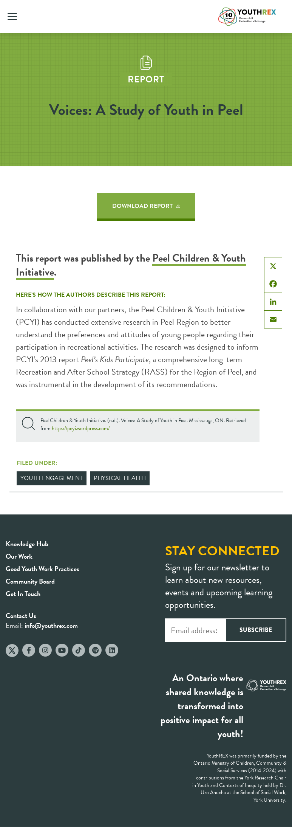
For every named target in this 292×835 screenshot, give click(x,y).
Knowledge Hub (27, 544)
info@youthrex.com (51, 625)
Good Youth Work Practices (42, 569)
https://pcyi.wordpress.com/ (81, 428)
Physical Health (120, 478)
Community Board (30, 581)
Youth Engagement (51, 478)
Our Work (19, 556)
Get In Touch (23, 594)
